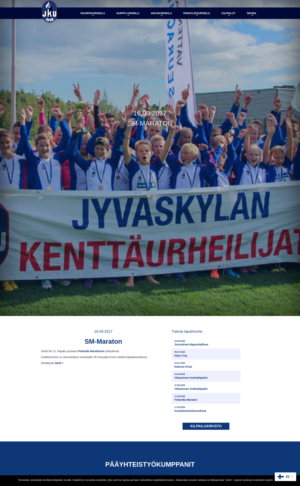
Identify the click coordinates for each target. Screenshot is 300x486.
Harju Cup (180, 354)
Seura (251, 16)
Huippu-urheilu (127, 16)
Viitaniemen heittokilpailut (191, 376)
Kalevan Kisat (183, 365)
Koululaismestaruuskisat (190, 409)
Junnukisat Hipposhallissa (191, 343)
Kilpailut (228, 16)
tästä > (59, 364)
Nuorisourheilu (93, 16)
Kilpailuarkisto (206, 426)
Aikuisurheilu (161, 16)
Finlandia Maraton (185, 398)
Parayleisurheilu (196, 16)
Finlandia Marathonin (90, 352)
